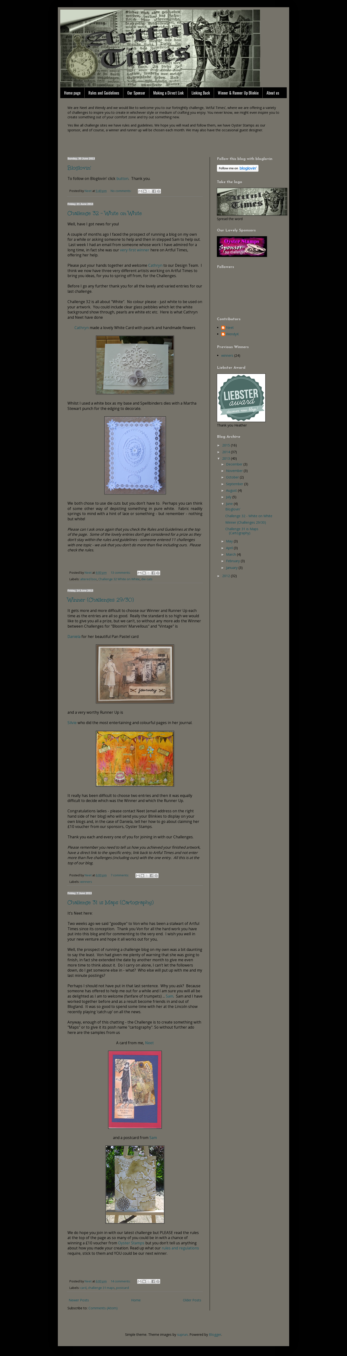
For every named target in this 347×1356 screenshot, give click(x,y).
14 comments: (121, 1281)
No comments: (121, 191)
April (230, 548)
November (235, 470)
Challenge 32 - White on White (104, 213)
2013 (226, 458)
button (122, 178)
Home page (72, 93)
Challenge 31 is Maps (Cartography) (110, 902)
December (234, 464)
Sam (169, 996)
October (233, 477)
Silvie (72, 722)
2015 (226, 445)
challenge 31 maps (101, 1288)
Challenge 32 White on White (119, 579)
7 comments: (120, 875)
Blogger (215, 1334)
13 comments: (121, 573)
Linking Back (201, 93)
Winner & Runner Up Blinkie (238, 93)
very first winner (134, 250)
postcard (122, 1288)
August (232, 490)
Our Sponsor (136, 93)
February (233, 561)
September (235, 484)
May (230, 541)
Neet (149, 1042)
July (229, 497)
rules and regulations (180, 1248)
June (230, 503)
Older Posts (192, 1300)
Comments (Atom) (103, 1308)
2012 (226, 575)
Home (136, 1300)
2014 (226, 452)
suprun (182, 1334)
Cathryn (155, 265)
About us (273, 93)
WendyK (232, 334)
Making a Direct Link (168, 93)
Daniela (73, 636)
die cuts (147, 579)
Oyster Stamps (131, 1243)
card (83, 1288)
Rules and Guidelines (103, 93)
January (232, 567)
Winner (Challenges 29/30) (100, 599)
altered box (88, 579)
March (231, 554)
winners (86, 882)
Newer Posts (79, 1300)
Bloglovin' (79, 167)
